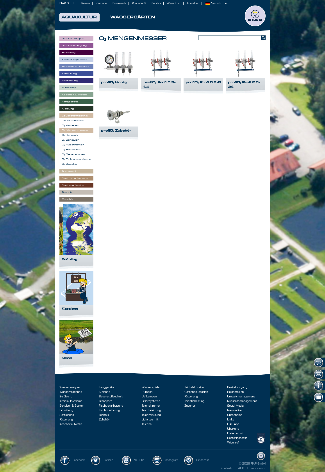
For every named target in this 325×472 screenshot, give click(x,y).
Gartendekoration (196, 392)
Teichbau (147, 424)
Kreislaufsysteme (70, 401)
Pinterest (202, 460)
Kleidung (104, 392)
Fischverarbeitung (111, 406)
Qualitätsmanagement (242, 401)
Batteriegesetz (237, 438)
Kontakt (226, 468)
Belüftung (65, 396)
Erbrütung (66, 410)
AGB (241, 468)
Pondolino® (139, 3)
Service (156, 3)
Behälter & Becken (71, 406)
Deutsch (216, 3)
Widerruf (233, 442)
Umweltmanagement (241, 396)
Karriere (101, 3)
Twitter (108, 460)
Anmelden (193, 3)
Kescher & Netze (70, 424)
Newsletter (234, 410)
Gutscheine (234, 415)
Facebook (79, 460)
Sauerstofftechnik (111, 396)
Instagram (172, 460)
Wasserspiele (150, 387)
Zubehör (104, 419)
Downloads (119, 3)
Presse (85, 3)
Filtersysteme (151, 401)
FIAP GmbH (67, 3)
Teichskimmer (151, 406)
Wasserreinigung (70, 392)
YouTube (139, 460)
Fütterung (66, 419)
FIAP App (233, 424)
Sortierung (66, 415)
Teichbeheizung (194, 401)
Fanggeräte (106, 387)
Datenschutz (236, 433)
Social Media (235, 406)
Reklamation (235, 392)
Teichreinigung (151, 415)
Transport (105, 401)
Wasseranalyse (69, 387)
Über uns (233, 429)
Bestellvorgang (237, 387)
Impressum (258, 468)
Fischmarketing (109, 410)
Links (230, 419)
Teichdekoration (194, 387)
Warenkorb (174, 3)
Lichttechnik (150, 419)
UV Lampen (149, 396)
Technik (104, 415)
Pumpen (147, 392)
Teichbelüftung (151, 410)
